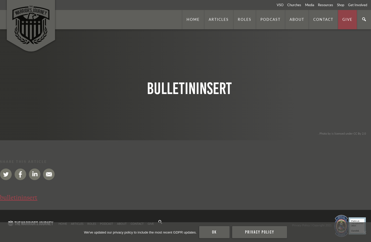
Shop (340, 5)
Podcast (270, 19)
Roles (244, 19)
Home (193, 19)
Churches (294, 5)
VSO (280, 5)
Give (347, 19)
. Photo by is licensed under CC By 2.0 (342, 133)
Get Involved (357, 5)
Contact (323, 19)
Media (309, 5)
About (297, 19)
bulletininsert (18, 197)
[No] (364, 232)
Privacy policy (259, 232)
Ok (214, 232)
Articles (219, 19)
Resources (325, 5)
